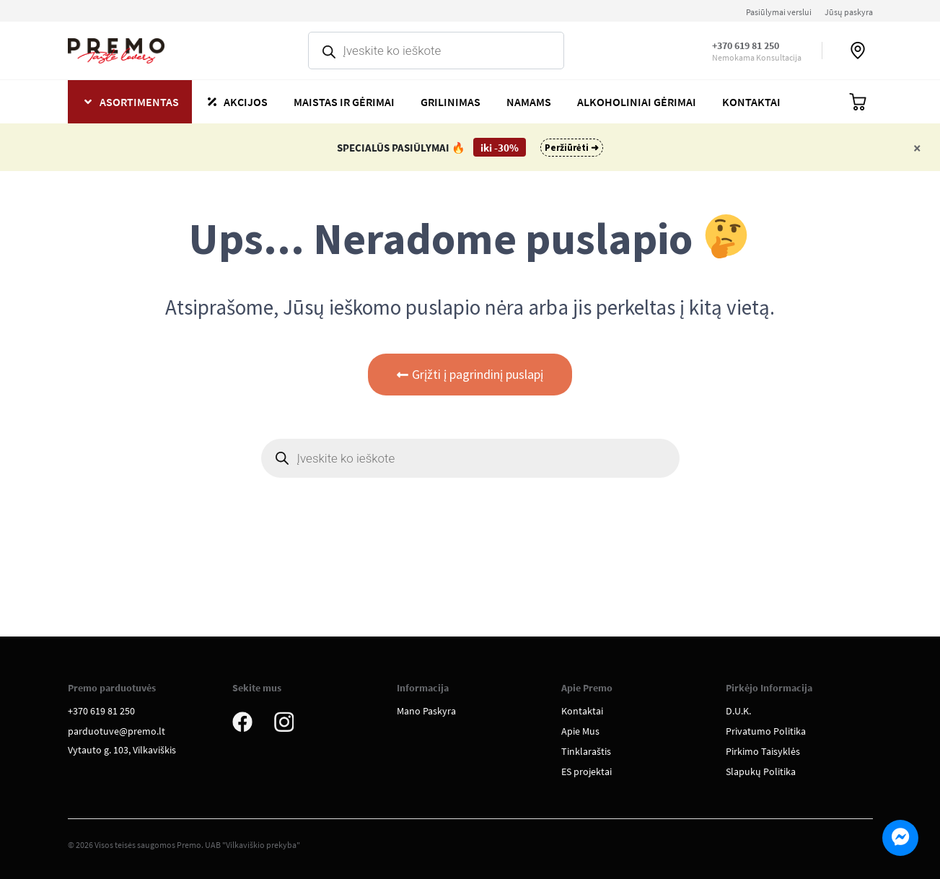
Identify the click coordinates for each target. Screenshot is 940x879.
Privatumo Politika (766, 731)
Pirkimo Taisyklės (763, 751)
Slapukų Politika (761, 771)
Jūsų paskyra (849, 11)
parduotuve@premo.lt (116, 731)
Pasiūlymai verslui (779, 11)
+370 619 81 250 (745, 45)
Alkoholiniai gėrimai (636, 102)
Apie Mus (580, 731)
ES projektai (586, 771)
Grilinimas (450, 102)
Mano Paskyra (426, 710)
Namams (528, 102)
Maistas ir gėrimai (344, 102)
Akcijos (246, 102)
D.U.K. (738, 710)
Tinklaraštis (586, 751)
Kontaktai (751, 102)
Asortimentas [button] (139, 102)
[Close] (917, 147)
